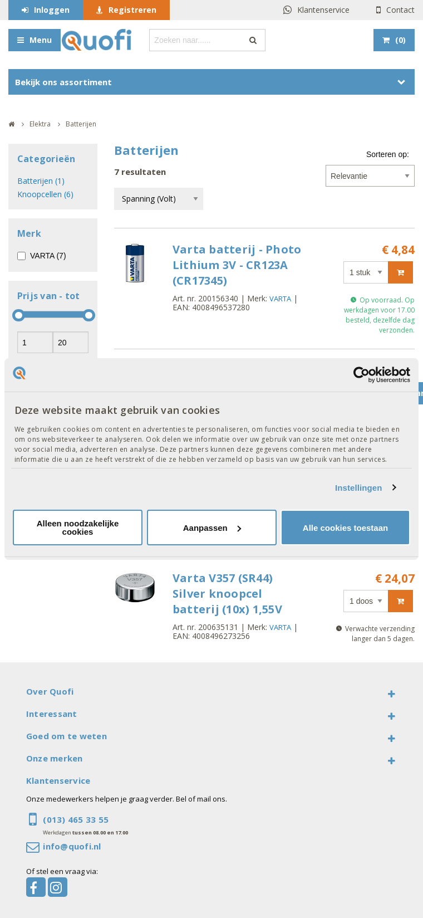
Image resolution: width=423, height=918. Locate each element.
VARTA (280, 299)
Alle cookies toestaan (345, 528)
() (400, 40)
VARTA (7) (48, 255)
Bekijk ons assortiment (63, 81)
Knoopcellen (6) (45, 194)
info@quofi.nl (72, 846)
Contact (400, 9)
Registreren (132, 9)
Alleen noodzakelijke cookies (78, 527)
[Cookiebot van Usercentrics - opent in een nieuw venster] (361, 375)
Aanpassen (212, 528)
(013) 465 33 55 (76, 819)
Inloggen (52, 9)
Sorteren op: (387, 154)
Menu (40, 40)
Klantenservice (323, 9)
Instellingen (358, 487)
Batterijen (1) (41, 180)
